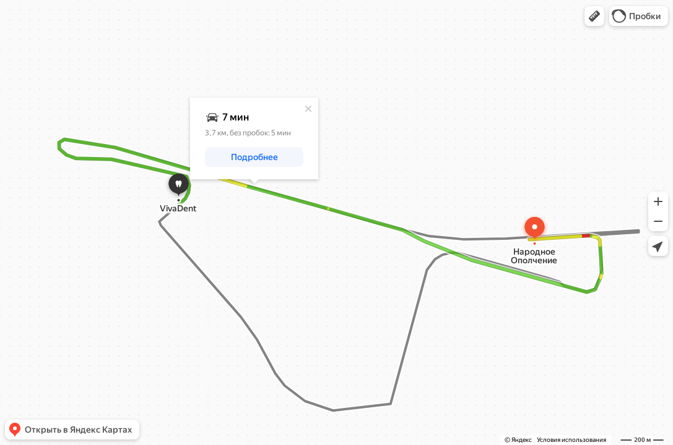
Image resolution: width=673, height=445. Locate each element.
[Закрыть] (308, 109)
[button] (594, 16)
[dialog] (254, 138)
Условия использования (571, 439)
